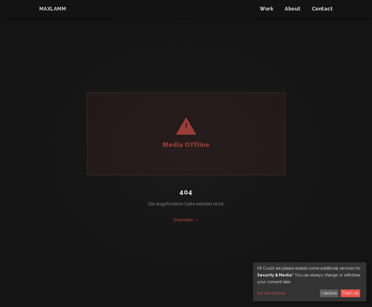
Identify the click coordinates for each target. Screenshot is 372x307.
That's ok (350, 293)
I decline (329, 293)
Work (266, 9)
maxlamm (52, 9)
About (293, 9)
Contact (322, 9)
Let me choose (271, 293)
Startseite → (185, 219)
